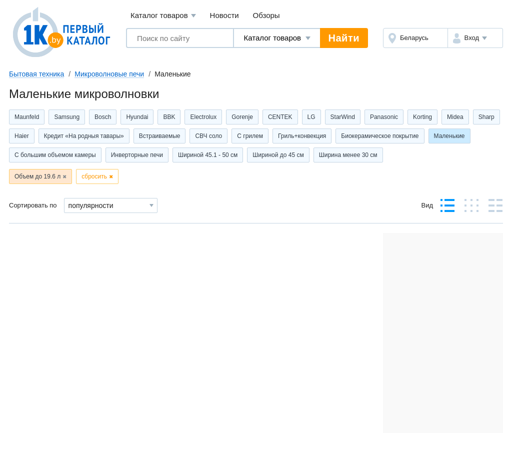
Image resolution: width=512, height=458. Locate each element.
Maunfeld (26, 117)
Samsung (67, 117)
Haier (21, 136)
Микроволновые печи (109, 74)
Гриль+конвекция (302, 136)
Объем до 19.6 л (37, 176)
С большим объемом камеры (55, 155)
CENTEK (280, 117)
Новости (224, 15)
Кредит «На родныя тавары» (84, 136)
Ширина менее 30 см (348, 155)
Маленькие (449, 136)
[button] (475, 38)
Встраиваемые (159, 136)
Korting (422, 117)
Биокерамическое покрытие (379, 136)
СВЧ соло (208, 136)
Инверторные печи (137, 155)
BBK (169, 117)
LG (312, 117)
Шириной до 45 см (278, 155)
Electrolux (203, 117)
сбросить (94, 176)
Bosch (102, 117)
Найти (344, 38)
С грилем (250, 136)
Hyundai (137, 117)
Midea (455, 117)
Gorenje (242, 117)
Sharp (486, 117)
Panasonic (384, 117)
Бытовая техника (36, 74)
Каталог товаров (163, 15)
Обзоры (266, 15)
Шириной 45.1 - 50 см (208, 155)
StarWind (342, 117)
